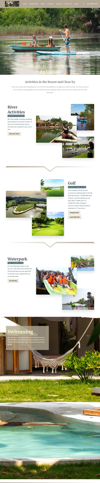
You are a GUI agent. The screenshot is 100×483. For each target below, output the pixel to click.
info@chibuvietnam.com (38, 469)
